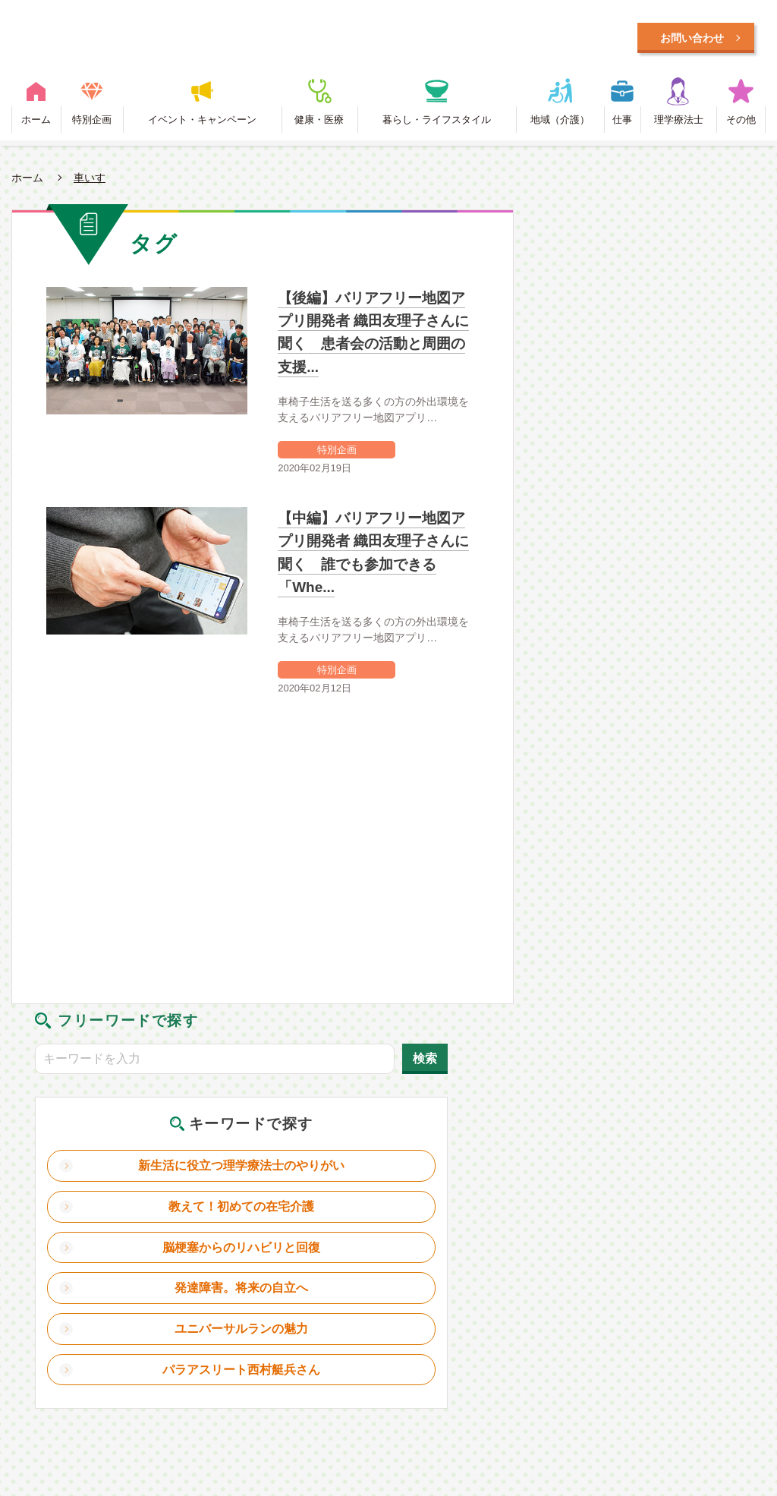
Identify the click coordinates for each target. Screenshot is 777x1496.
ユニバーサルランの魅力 (658, 555)
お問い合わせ (567, 1275)
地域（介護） (560, 124)
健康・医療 (319, 124)
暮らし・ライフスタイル (436, 124)
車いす (89, 182)
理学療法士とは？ (209, 1275)
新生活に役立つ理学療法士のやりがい (658, 373)
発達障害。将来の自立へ (658, 514)
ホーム (36, 124)
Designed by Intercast (59, 1356)
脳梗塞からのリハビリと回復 (658, 467)
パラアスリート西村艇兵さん (658, 602)
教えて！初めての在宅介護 (658, 420)
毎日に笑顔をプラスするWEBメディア (310, 39)
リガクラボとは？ (77, 1275)
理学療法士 (678, 124)
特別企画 (92, 124)
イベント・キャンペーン (202, 124)
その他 (741, 124)
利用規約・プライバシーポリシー (396, 1275)
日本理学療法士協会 (691, 1275)
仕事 (622, 124)
